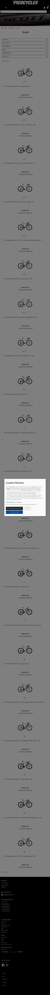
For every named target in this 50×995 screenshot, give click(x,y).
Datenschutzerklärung (10, 502)
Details (27, 508)
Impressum (19, 502)
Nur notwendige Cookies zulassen (14, 508)
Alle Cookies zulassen (14, 512)
